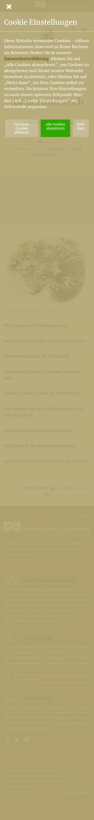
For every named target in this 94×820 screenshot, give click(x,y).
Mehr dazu (80, 126)
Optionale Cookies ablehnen (21, 128)
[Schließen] (47, 6)
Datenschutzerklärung (26, 58)
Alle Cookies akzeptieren (55, 126)
